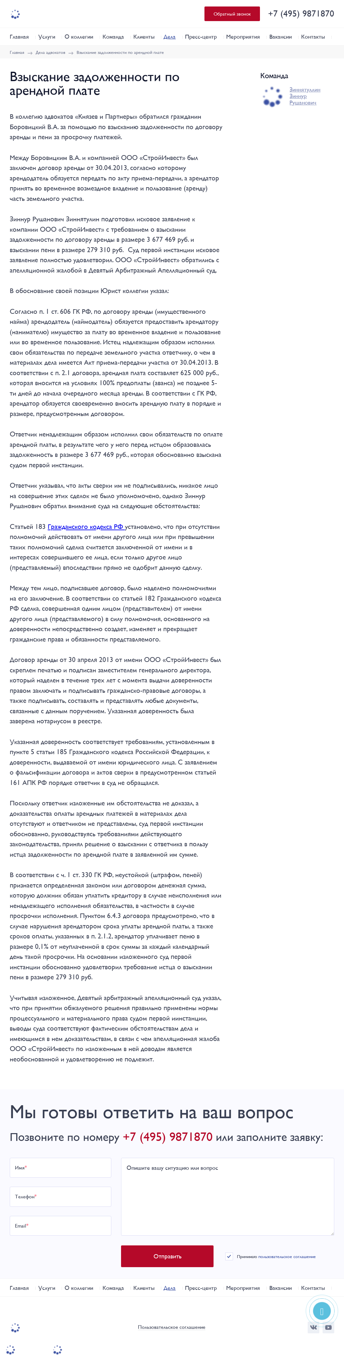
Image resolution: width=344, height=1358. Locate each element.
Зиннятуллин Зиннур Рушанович (304, 95)
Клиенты (143, 36)
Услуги (46, 36)
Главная (19, 36)
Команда (113, 36)
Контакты (313, 36)
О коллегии (79, 36)
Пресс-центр (201, 36)
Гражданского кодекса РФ (86, 527)
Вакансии (280, 36)
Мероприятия (243, 36)
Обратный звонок (232, 14)
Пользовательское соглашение (171, 1327)
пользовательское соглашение (288, 1256)
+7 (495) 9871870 (301, 13)
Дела (170, 36)
